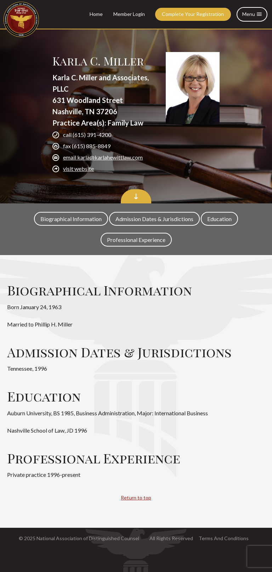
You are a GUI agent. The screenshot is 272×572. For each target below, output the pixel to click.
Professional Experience (136, 239)
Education (219, 218)
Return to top (136, 498)
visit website (78, 168)
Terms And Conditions (224, 538)
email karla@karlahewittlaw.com (103, 157)
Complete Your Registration (193, 14)
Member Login (129, 14)
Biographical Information (71, 218)
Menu (252, 14)
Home (96, 14)
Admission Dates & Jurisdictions (154, 218)
